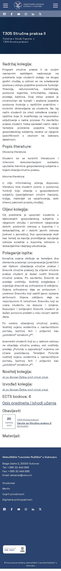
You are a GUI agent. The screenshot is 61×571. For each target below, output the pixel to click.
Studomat (8, 483)
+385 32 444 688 (18, 467)
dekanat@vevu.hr (21, 475)
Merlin (6, 488)
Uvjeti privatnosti (13, 494)
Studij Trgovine (23, 38)
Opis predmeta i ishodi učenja (29, 402)
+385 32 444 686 (19, 471)
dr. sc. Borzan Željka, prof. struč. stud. (25, 377)
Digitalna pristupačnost (17, 499)
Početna (7, 38)
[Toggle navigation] (5, 5)
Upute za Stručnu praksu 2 (34, 423)
